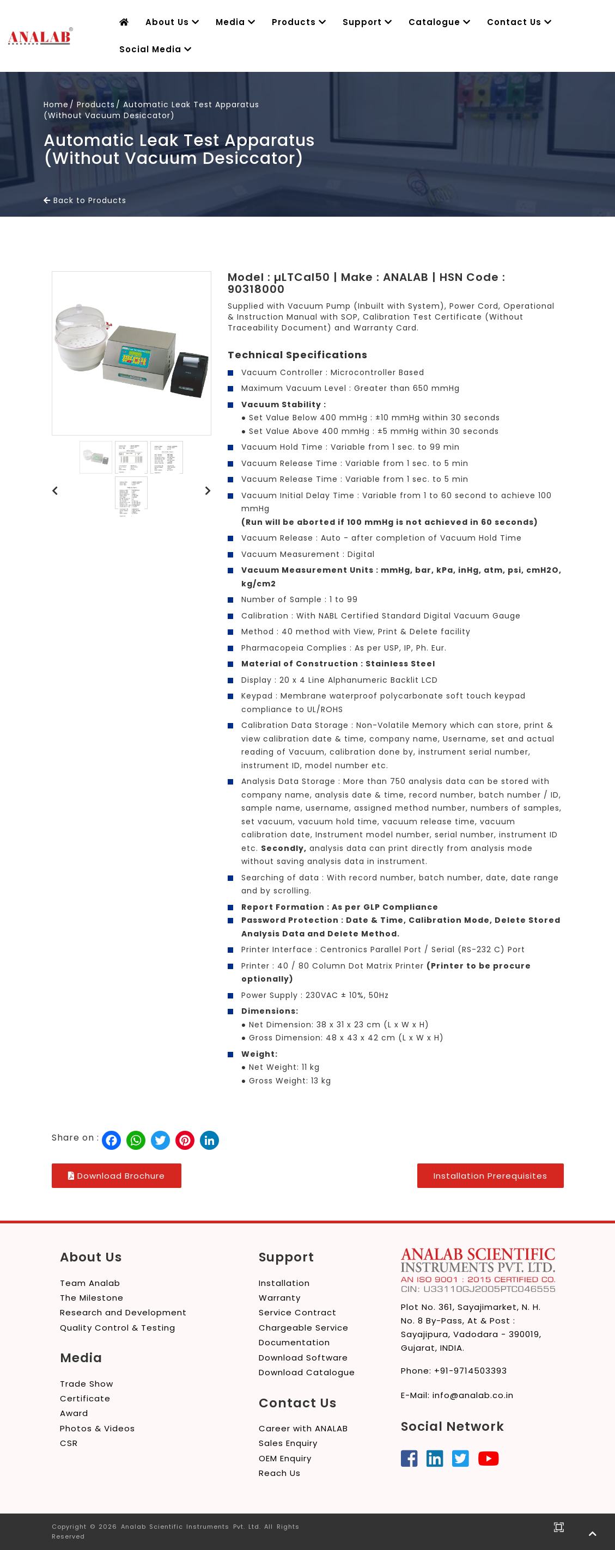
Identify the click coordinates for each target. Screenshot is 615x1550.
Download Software (303, 1357)
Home (56, 104)
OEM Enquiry (285, 1458)
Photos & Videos (97, 1428)
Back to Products (85, 200)
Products (289, 22)
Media (229, 22)
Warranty (280, 1297)
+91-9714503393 (470, 1370)
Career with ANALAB (303, 1428)
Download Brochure (116, 1175)
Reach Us (280, 1473)
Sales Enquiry (288, 1443)
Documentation (294, 1342)
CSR (69, 1443)
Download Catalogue (307, 1372)
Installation (284, 1283)
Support (355, 22)
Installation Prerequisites (490, 1175)
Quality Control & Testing (117, 1327)
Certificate (85, 1398)
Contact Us (500, 22)
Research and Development (123, 1312)
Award (74, 1413)
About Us (169, 22)
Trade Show (86, 1383)
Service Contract (298, 1312)
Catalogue (423, 22)
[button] (55, 491)
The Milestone (92, 1297)
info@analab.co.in (473, 1395)
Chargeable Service (304, 1327)
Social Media (153, 49)
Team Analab (90, 1283)
